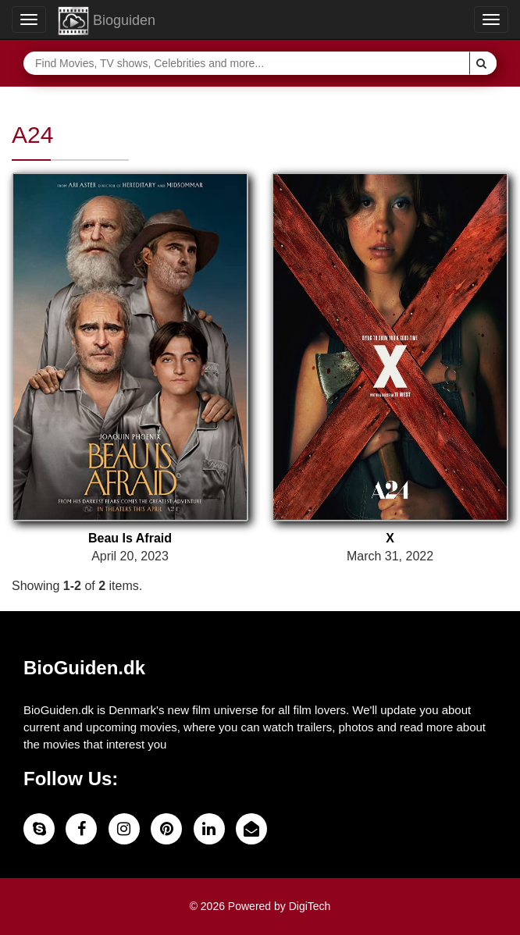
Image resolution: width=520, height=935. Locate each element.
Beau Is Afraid (130, 538)
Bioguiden (106, 21)
